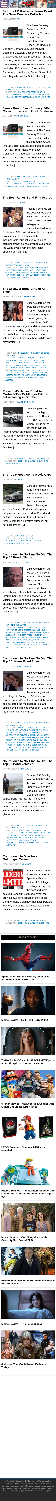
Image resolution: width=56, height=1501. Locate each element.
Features (33, 1400)
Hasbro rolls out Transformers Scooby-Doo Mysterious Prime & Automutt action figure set (28, 1193)
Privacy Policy (15, 1491)
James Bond (44, 95)
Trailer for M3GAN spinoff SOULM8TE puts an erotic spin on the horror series (27, 1062)
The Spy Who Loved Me (24, 375)
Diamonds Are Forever (28, 92)
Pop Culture (33, 1418)
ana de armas (38, 358)
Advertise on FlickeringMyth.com (33, 1459)
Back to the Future (27, 538)
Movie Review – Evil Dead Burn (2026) (24, 1020)
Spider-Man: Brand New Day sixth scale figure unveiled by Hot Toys (25, 978)
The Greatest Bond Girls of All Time (24, 290)
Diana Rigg (10, 363)
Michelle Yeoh (39, 368)
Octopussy (10, 273)
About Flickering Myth (33, 1454)
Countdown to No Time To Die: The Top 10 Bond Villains (28, 556)
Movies (32, 87)
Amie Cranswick (24, 176)
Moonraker (38, 640)
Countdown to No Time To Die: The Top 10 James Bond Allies (28, 660)
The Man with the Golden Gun (24, 645)
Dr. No (42, 92)
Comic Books (33, 1432)
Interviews (33, 1409)
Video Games (33, 1436)
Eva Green (27, 363)
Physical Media (43, 87)
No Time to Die (24, 370)
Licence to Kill (41, 270)
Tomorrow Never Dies (19, 277)
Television (33, 1427)
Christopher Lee (13, 630)
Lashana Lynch (40, 365)
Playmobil (16, 463)
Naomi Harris (11, 370)
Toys (48, 458)
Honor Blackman (13, 365)
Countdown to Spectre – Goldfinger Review (20, 858)
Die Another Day (34, 730)
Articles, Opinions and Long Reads (33, 263)
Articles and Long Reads (33, 1404)
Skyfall (28, 275)
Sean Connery (11, 97)
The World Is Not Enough (34, 747)
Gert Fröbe (27, 635)
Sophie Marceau (36, 373)
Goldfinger (32, 95)
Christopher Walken (31, 630)
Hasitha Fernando (13, 265)
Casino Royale (24, 268)
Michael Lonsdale (24, 640)
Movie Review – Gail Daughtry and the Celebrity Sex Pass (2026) (24, 1239)
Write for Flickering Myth (33, 1464)
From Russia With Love (15, 95)
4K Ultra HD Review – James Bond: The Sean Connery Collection (28, 13)
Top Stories (19, 90)
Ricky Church (39, 921)
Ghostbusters (12, 541)
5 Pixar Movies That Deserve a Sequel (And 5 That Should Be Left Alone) (27, 1105)
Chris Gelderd (12, 355)
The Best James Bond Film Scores (27, 197)
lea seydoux (11, 368)
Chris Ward (22, 87)
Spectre (36, 742)
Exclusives (33, 1414)
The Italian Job (22, 543)
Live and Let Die (17, 738)
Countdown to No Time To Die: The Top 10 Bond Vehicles (28, 762)
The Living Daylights (23, 838)
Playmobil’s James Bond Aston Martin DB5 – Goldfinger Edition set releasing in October (25, 394)
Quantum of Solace (14, 275)
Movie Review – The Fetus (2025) (21, 1324)
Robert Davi (21, 642)
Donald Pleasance (35, 632)
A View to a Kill (24, 358)
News (42, 176)
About (33, 1450)
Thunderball (25, 97)
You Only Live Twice (41, 97)
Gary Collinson (24, 458)
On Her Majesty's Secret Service (31, 273)
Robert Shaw (34, 642)
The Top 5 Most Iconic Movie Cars (27, 474)
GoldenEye (38, 635)
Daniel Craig (20, 632)
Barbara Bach (11, 360)
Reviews (9, 90)
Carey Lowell (25, 360)
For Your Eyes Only (14, 733)
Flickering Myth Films (33, 1446)
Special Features (25, 536)
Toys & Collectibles (33, 1441)
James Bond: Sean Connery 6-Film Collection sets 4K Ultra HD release (28, 110)
